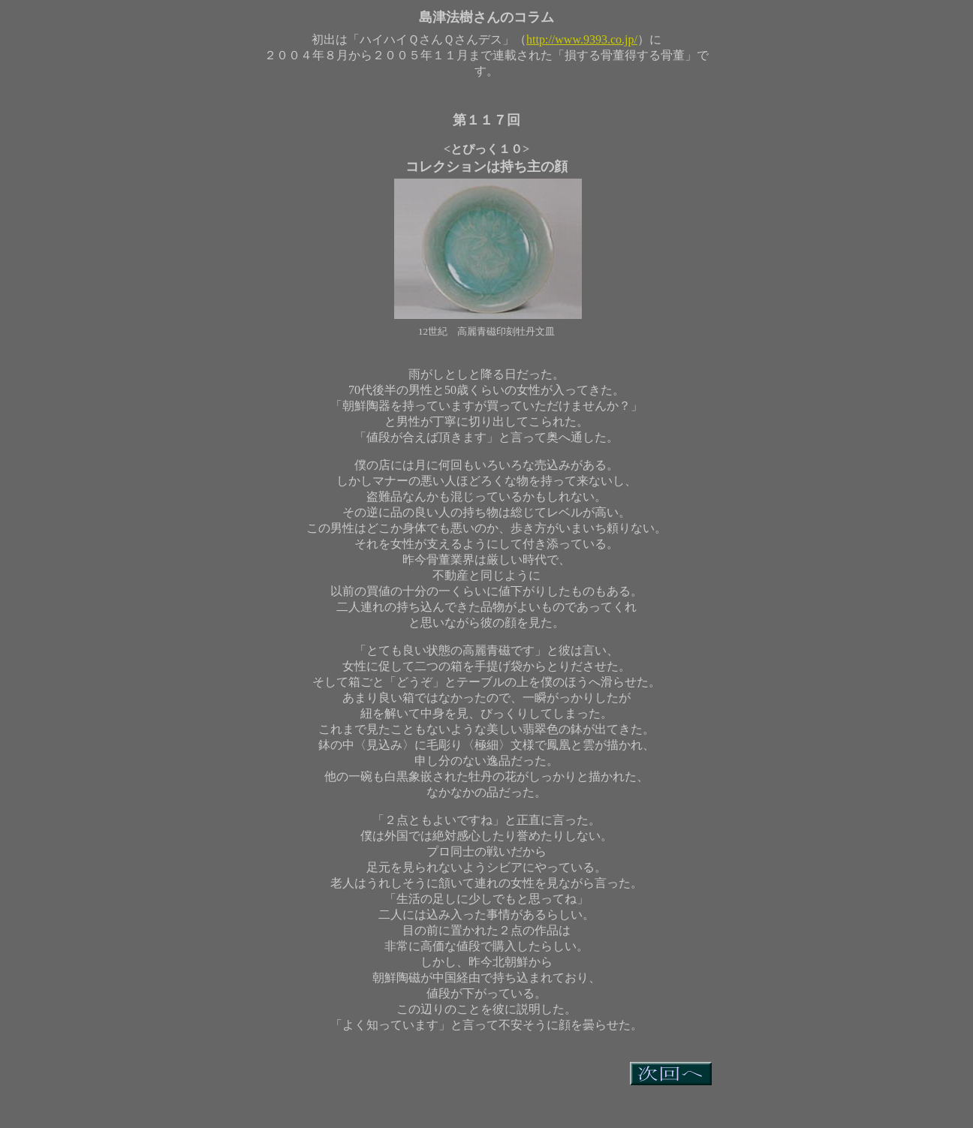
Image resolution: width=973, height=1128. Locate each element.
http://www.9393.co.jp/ (581, 39)
